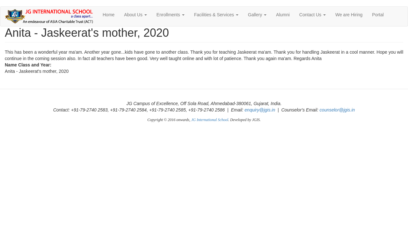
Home (108, 14)
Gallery (257, 14)
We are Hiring (348, 14)
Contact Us (312, 14)
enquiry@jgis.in (259, 109)
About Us (135, 14)
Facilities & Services (216, 14)
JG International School (209, 120)
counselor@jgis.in (337, 109)
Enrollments (171, 14)
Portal (378, 14)
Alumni (283, 14)
